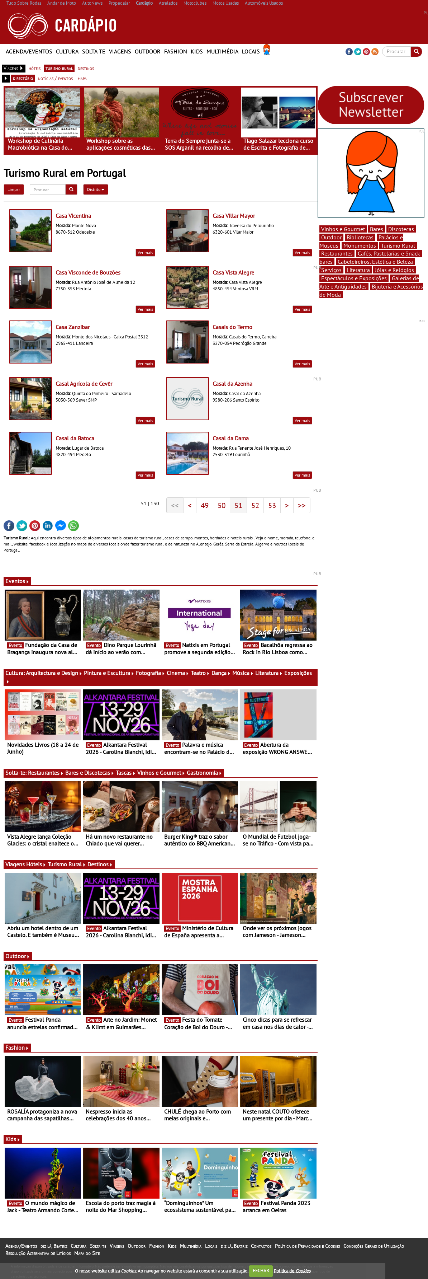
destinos (86, 68)
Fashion (175, 51)
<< (175, 505)
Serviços (331, 269)
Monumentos (359, 245)
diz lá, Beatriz (54, 1246)
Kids (197, 51)
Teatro (200, 672)
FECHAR (261, 1271)
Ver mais (145, 252)
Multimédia (222, 51)
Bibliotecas (360, 237)
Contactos (261, 1246)
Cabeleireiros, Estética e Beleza (375, 261)
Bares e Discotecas (89, 772)
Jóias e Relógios (394, 269)
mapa (82, 78)
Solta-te (93, 51)
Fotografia (150, 672)
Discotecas (401, 229)
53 (272, 505)
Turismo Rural (67, 864)
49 (205, 505)
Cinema (178, 672)
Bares (376, 229)
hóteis (35, 68)
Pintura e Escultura (109, 672)
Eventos (17, 581)
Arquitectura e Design (54, 672)
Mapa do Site (87, 1253)
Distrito (95, 189)
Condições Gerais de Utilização (373, 1246)
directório (23, 78)
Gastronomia (204, 772)
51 (238, 505)
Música (243, 672)
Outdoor (148, 51)
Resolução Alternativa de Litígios (38, 1253)
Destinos (100, 864)
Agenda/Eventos (29, 51)
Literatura (269, 672)
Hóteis (36, 864)
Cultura (67, 51)
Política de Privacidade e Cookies (307, 1246)
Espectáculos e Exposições (354, 278)
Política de (292, 1271)
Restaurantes (46, 772)
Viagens (120, 51)
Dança (221, 672)
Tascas (126, 772)
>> (302, 505)
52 (255, 505)
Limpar (14, 189)
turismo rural (59, 68)
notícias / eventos (55, 78)
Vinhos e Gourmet (161, 772)
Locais (251, 51)
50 (221, 505)
